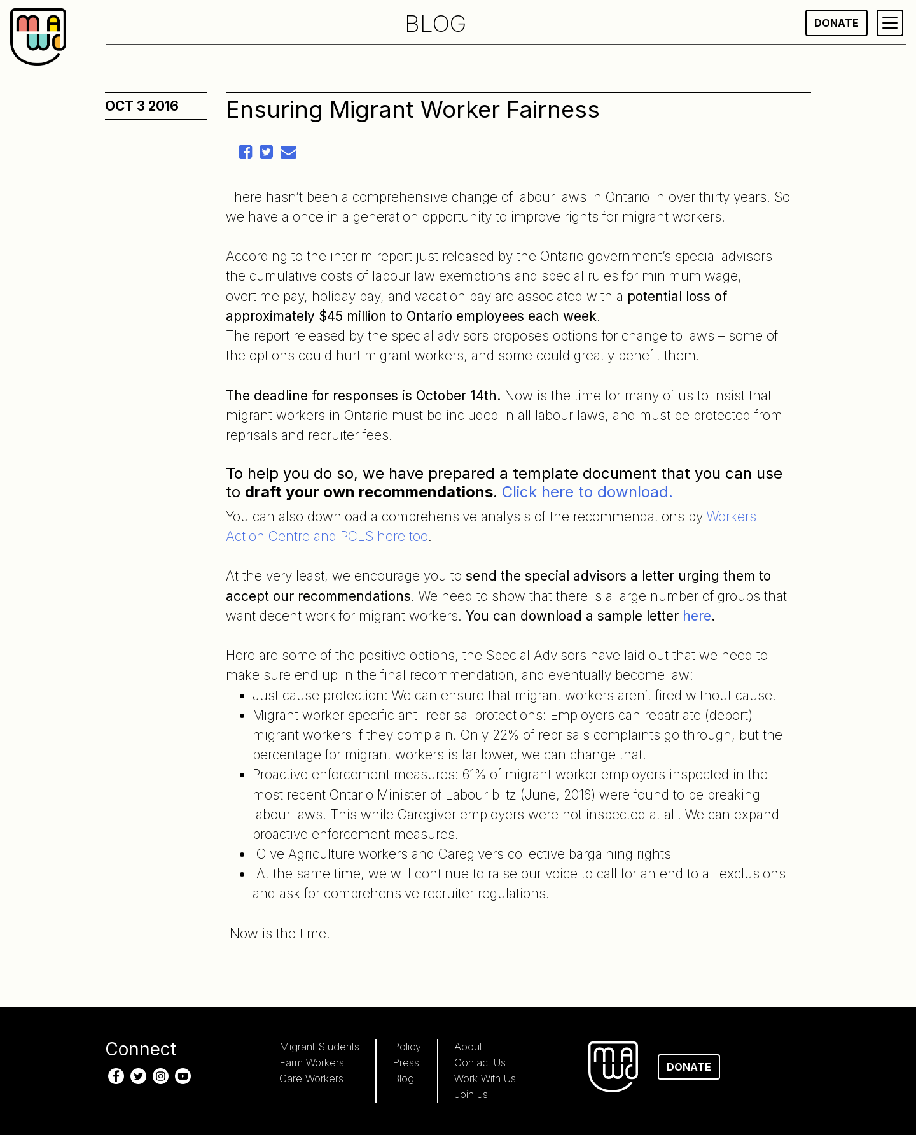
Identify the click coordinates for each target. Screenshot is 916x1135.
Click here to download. (587, 492)
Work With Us (485, 1078)
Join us (471, 1094)
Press (405, 1062)
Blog (403, 1078)
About (468, 1046)
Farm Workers (311, 1062)
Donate (836, 23)
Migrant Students (319, 1046)
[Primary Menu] (890, 23)
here (697, 616)
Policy (406, 1046)
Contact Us (480, 1062)
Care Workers (311, 1078)
